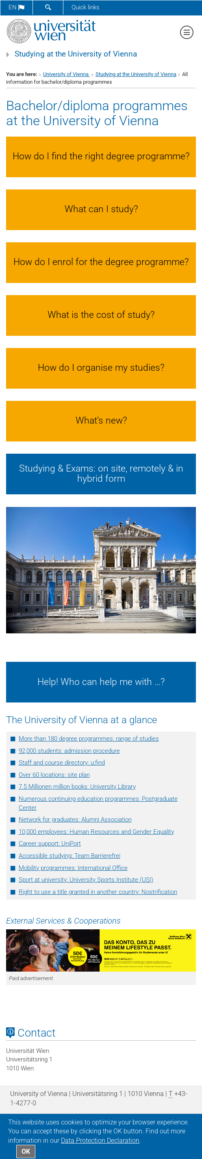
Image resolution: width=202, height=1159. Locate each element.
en (16, 7)
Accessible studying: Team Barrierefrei (69, 855)
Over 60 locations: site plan (54, 774)
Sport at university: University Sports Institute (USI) (86, 879)
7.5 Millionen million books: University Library (77, 786)
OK (26, 1151)
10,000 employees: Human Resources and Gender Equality (96, 831)
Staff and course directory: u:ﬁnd (62, 762)
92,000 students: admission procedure (69, 751)
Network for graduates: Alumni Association (75, 819)
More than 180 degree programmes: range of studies (89, 738)
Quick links (86, 7)
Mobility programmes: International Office (73, 868)
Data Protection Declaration (100, 1140)
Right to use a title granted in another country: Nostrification (98, 892)
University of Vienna (66, 74)
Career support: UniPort (50, 843)
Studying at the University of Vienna (76, 54)
